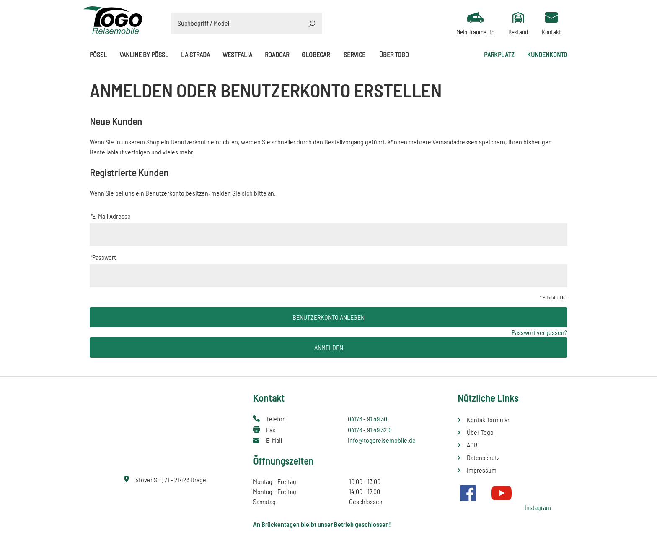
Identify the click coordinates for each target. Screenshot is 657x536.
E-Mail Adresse (110, 216)
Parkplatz (499, 54)
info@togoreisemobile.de (382, 440)
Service (354, 54)
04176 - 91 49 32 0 (370, 430)
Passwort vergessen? (539, 332)
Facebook (468, 493)
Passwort (103, 257)
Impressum (482, 470)
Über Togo (394, 54)
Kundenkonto (547, 54)
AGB (472, 445)
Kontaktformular (488, 420)
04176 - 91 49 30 (367, 419)
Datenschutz (483, 457)
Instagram (538, 507)
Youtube (501, 493)
